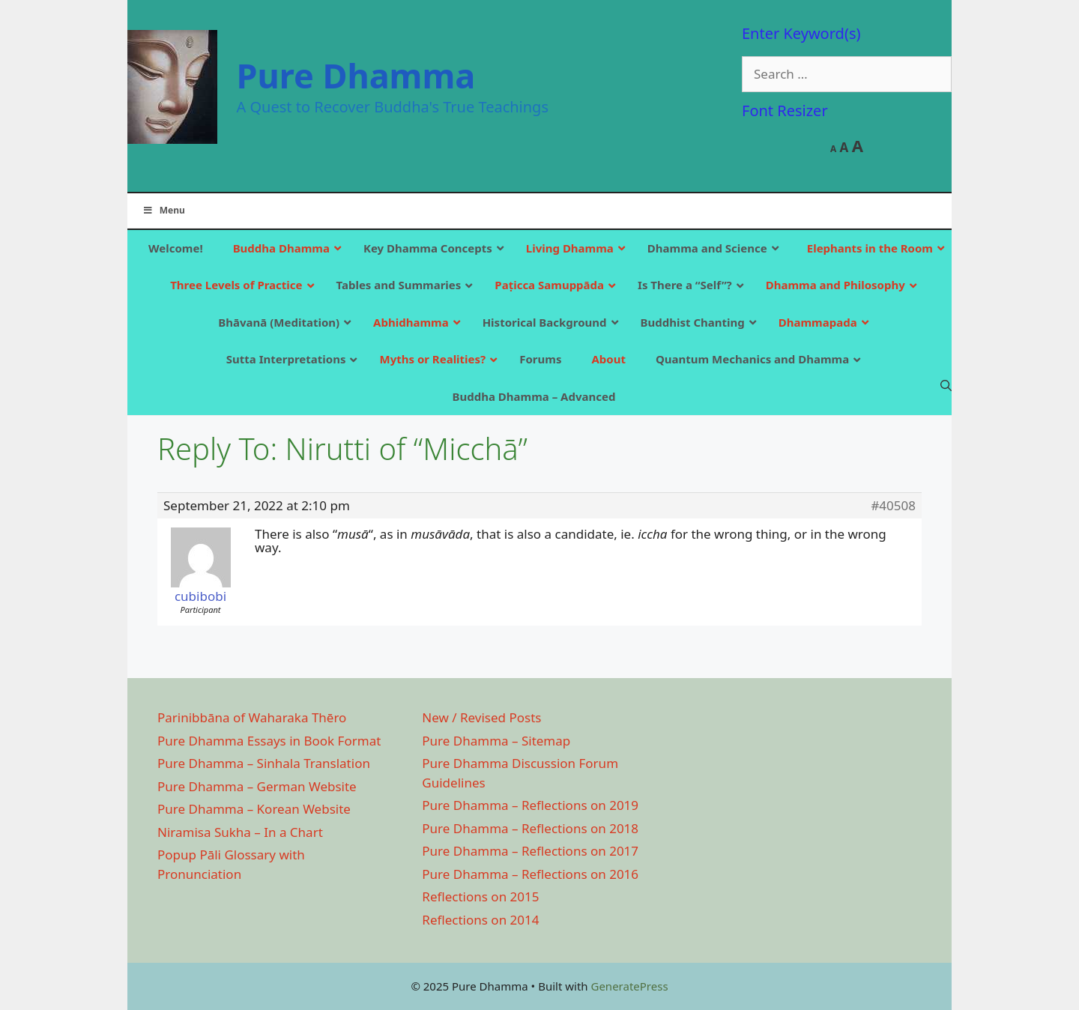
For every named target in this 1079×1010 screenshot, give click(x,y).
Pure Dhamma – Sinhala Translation (263, 763)
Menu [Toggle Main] (163, 210)
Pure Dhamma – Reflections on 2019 (530, 805)
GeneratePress (629, 986)
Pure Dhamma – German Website (257, 786)
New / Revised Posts (481, 717)
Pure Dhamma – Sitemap (496, 740)
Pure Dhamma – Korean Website (254, 808)
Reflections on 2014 (480, 919)
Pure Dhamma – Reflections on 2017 (530, 850)
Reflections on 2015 (480, 896)
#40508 (893, 505)
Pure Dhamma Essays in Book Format (269, 740)
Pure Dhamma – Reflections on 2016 (530, 874)
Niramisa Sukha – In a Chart (240, 832)
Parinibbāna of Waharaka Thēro (251, 717)
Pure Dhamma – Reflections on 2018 (530, 828)
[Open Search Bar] (946, 385)
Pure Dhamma (356, 75)
